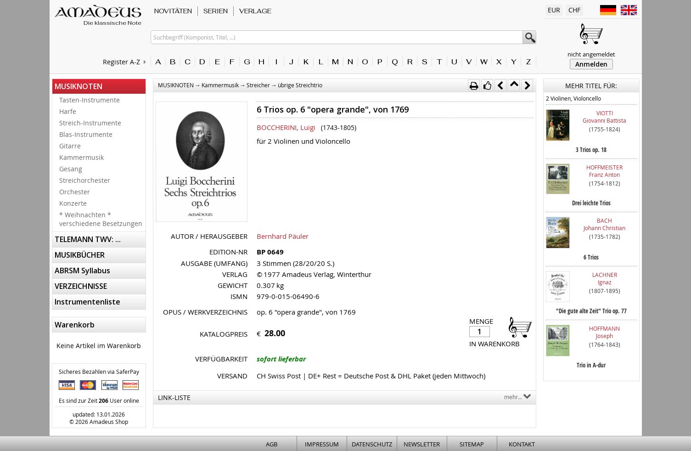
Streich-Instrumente (90, 122)
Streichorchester (84, 180)
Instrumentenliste (87, 302)
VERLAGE (255, 11)
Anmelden (591, 64)
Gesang (70, 168)
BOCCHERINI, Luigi (286, 127)
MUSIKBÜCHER (80, 255)
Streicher (258, 85)
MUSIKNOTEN (78, 86)
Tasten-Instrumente (89, 100)
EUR (554, 10)
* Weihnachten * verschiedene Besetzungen (100, 219)
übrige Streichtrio (300, 85)
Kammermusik (81, 157)
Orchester (74, 191)
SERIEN (215, 11)
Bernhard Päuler (283, 236)
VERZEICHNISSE (81, 286)
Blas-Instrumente (85, 134)
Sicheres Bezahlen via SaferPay (99, 371)
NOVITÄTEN (173, 11)
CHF (574, 10)
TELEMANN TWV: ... (88, 239)
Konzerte (73, 203)
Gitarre (70, 145)
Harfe (67, 111)
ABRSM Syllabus (82, 270)
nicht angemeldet (591, 54)
